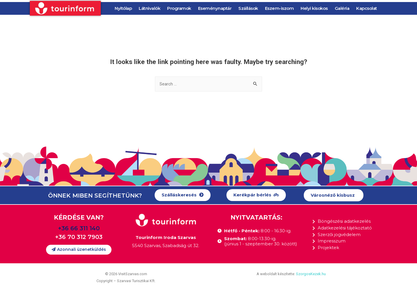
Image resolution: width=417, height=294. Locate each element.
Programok (179, 8)
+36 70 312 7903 (79, 236)
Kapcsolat (366, 8)
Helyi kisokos (314, 8)
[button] (183, 195)
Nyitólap (123, 8)
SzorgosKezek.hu (311, 274)
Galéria (342, 8)
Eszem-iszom (279, 8)
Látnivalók (149, 8)
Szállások (248, 8)
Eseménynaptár (215, 8)
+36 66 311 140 (79, 228)
